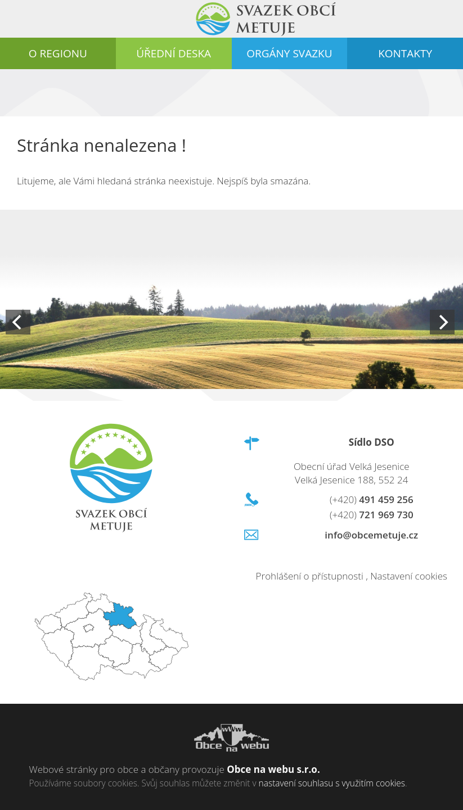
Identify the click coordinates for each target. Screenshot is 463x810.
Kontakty (405, 53)
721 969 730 (371, 514)
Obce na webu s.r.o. (273, 769)
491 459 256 (371, 499)
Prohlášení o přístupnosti (309, 575)
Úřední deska (173, 53)
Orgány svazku (289, 53)
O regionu (58, 53)
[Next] (442, 322)
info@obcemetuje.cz (371, 534)
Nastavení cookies (408, 575)
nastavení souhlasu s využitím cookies (332, 783)
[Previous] (18, 322)
